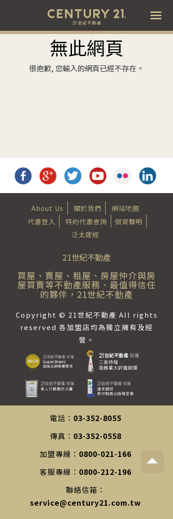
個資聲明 (129, 221)
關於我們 (87, 208)
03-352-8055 (97, 417)
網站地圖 (125, 208)
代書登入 (41, 221)
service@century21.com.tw (85, 502)
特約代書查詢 (86, 221)
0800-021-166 (105, 453)
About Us (47, 208)
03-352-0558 (97, 435)
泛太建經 (85, 234)
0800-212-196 (105, 471)
